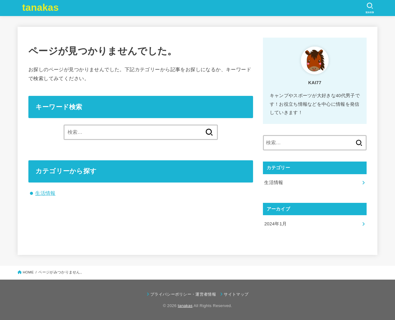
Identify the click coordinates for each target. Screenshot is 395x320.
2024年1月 (275, 223)
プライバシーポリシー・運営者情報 (183, 294)
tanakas (40, 7)
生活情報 (45, 193)
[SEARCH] (369, 8)
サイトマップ (236, 294)
